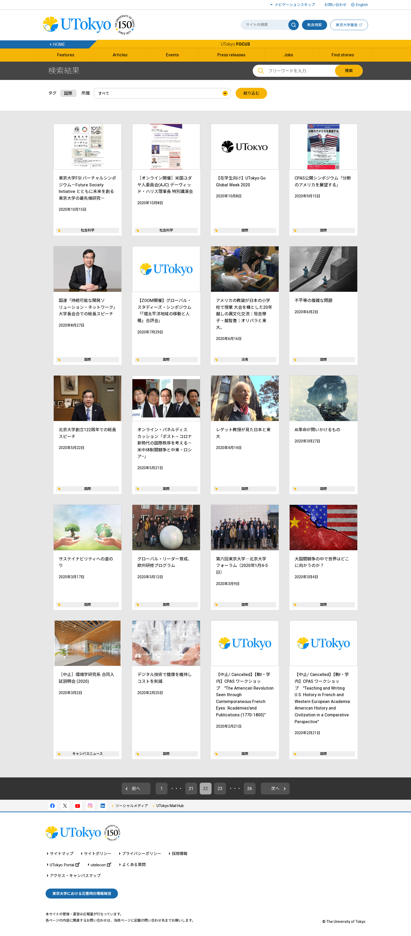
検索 (349, 70)
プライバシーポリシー (141, 854)
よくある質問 (134, 865)
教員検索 (314, 25)
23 (220, 788)
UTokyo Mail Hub (170, 806)
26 (249, 788)
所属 (86, 93)
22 (205, 788)
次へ (275, 788)
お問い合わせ (336, 5)
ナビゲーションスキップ (295, 5)
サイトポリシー (97, 854)
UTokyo (235, 44)
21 (191, 788)
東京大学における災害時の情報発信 (81, 893)
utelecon (101, 865)
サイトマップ (61, 854)
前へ (136, 788)
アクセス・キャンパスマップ (75, 876)
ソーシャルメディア (131, 806)
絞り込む (251, 93)
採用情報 (179, 854)
